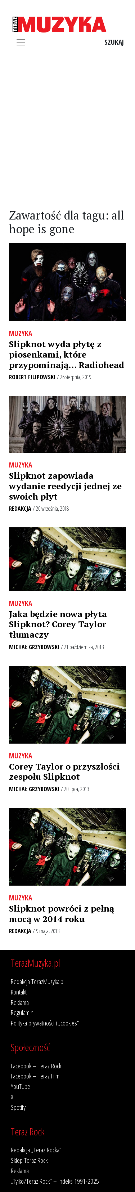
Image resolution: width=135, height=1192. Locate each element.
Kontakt (19, 992)
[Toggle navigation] (21, 42)
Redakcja (20, 509)
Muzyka (20, 333)
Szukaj (114, 42)
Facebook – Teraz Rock (36, 1066)
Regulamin (22, 1012)
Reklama (20, 1002)
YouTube (20, 1086)
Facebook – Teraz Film (35, 1076)
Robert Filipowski (32, 377)
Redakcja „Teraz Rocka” (36, 1150)
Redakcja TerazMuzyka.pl (37, 981)
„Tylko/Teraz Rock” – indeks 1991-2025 (55, 1181)
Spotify (18, 1107)
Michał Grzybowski (34, 647)
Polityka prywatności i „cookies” (45, 1023)
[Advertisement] (67, 130)
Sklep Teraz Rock (29, 1160)
